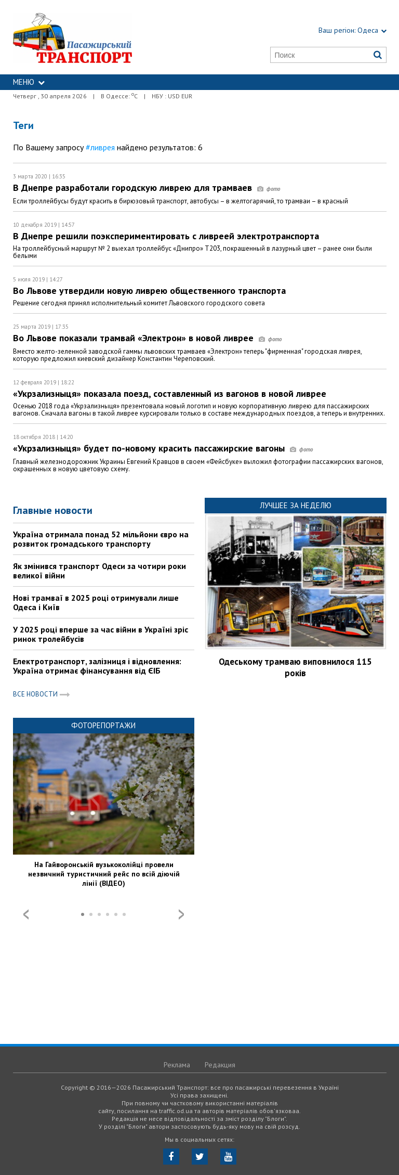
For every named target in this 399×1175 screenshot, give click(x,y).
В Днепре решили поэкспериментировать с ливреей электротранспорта (166, 236)
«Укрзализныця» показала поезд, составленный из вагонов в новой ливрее (169, 393)
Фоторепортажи (103, 725)
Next (181, 914)
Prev (26, 914)
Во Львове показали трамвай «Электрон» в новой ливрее (147, 338)
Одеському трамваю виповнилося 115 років (295, 667)
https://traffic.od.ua (97, 37)
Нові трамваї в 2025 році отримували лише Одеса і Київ (96, 602)
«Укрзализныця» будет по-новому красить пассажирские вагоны (163, 448)
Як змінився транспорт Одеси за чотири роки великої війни (99, 570)
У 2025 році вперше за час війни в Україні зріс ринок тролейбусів (100, 634)
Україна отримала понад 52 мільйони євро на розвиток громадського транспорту (101, 539)
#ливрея (100, 147)
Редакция (220, 1064)
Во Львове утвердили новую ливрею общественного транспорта (149, 290)
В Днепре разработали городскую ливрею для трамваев (146, 187)
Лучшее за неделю (295, 505)
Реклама (177, 1064)
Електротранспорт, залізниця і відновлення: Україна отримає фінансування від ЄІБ (97, 666)
